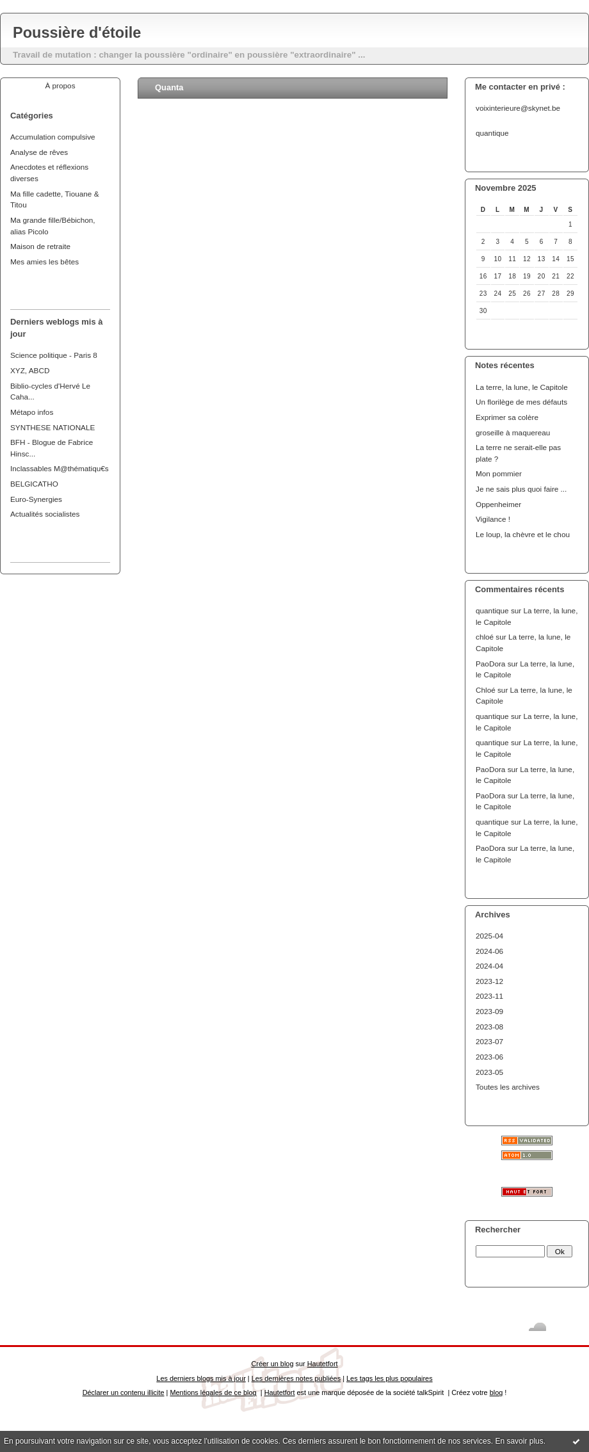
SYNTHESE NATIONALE (52, 427)
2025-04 (489, 936)
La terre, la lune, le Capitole (522, 387)
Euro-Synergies (36, 499)
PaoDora (490, 663)
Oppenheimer (498, 504)
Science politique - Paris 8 (53, 355)
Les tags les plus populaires (389, 1378)
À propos (60, 85)
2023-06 (489, 1057)
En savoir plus (519, 1441)
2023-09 (489, 1011)
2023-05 (489, 1072)
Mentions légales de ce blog (213, 1392)
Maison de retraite (40, 246)
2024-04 (489, 966)
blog (496, 1392)
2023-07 (489, 1041)
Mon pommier (499, 473)
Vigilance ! (493, 519)
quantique (492, 610)
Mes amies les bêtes (44, 261)
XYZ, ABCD (29, 370)
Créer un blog (272, 1363)
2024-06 (489, 951)
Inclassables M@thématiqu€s (59, 468)
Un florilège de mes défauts (521, 402)
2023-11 (489, 996)
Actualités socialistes (44, 514)
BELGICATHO (34, 484)
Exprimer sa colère (507, 417)
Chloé (486, 690)
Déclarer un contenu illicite (124, 1392)
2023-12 (489, 981)
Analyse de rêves (39, 152)
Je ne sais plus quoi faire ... (521, 489)
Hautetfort (322, 1363)
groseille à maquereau (513, 432)
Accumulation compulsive (52, 137)
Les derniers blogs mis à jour (200, 1378)
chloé (485, 637)
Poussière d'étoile (77, 32)
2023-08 (489, 1026)
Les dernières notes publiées (296, 1378)
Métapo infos (31, 412)
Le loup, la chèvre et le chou (523, 534)
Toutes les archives (508, 1087)
